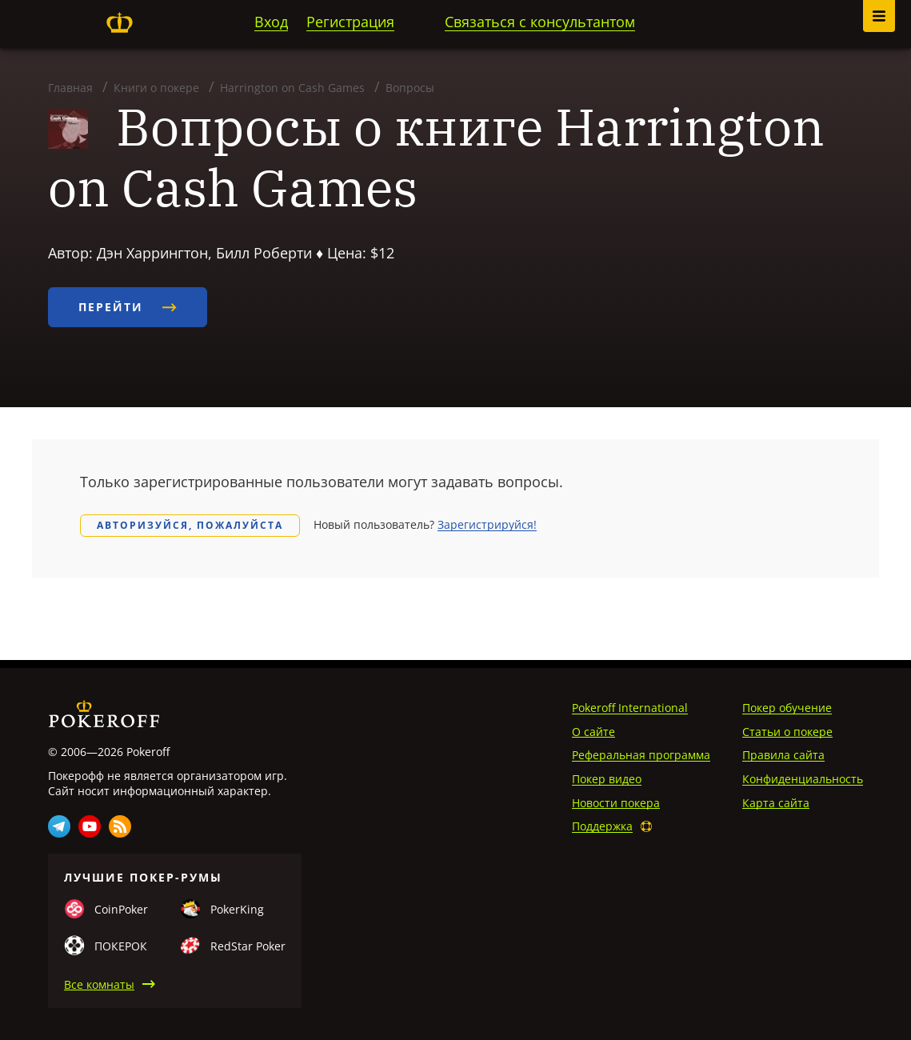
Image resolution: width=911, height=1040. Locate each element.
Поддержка (602, 826)
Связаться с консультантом (540, 21)
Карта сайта (775, 802)
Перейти (127, 306)
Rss (120, 826)
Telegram (59, 826)
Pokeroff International (630, 707)
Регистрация (350, 21)
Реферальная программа (641, 754)
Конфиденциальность (802, 778)
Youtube (89, 826)
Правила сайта (783, 754)
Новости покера (616, 802)
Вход (271, 21)
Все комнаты (99, 984)
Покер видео (606, 778)
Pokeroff (119, 22)
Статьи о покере (787, 731)
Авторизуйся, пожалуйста (190, 525)
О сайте (593, 731)
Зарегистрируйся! (487, 524)
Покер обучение (787, 707)
